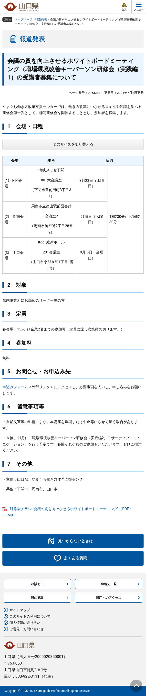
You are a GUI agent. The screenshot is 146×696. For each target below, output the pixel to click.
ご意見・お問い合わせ (27, 629)
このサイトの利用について (30, 616)
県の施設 (37, 597)
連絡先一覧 (109, 584)
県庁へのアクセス (108, 597)
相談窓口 (37, 584)
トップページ (23, 19)
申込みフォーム (15, 387)
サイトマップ (20, 610)
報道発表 (41, 19)
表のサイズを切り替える (73, 144)
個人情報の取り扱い (25, 623)
